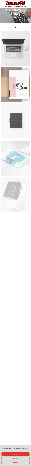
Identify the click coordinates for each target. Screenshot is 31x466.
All (15, 27)
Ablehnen (15, 458)
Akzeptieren (15, 454)
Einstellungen (16, 462)
